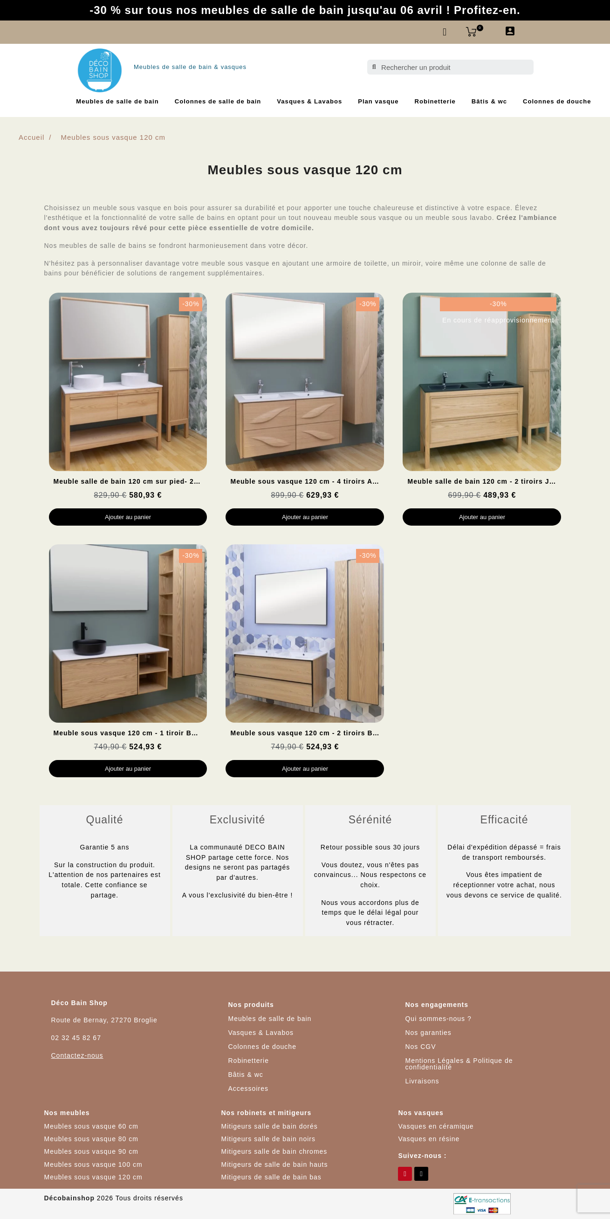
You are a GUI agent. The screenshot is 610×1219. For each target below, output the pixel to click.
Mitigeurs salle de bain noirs (268, 1139)
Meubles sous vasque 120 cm (93, 1177)
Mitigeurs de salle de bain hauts (274, 1164)
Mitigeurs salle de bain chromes (274, 1151)
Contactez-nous (77, 1055)
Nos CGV (420, 1046)
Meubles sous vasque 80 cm (91, 1139)
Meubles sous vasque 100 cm (93, 1164)
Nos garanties (428, 1032)
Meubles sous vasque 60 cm (91, 1126)
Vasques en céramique (435, 1126)
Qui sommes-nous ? (438, 1018)
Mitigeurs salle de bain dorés (269, 1126)
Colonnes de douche (557, 101)
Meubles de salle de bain (117, 101)
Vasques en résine (428, 1139)
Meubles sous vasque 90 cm (91, 1151)
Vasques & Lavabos (309, 101)
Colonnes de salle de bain (218, 101)
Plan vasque (378, 101)
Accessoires (248, 1088)
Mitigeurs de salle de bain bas (271, 1177)
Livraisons (422, 1081)
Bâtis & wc (489, 101)
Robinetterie (435, 101)
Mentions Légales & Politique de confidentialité (459, 1064)
